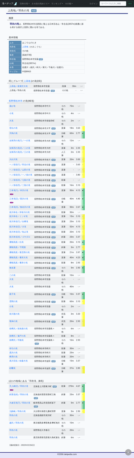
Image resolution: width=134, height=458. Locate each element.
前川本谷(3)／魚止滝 (18, 232)
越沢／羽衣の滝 (16, 423)
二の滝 (12, 275)
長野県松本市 (16, 101)
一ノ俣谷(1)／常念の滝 (19, 164)
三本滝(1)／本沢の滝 (18, 190)
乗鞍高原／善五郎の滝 (19, 252)
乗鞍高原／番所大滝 (18, 257)
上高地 (25, 47)
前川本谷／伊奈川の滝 (19, 212)
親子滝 (12, 294)
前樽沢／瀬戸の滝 (17, 336)
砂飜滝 (12, 368)
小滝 (11, 113)
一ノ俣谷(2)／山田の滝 (19, 170)
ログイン (94, 3)
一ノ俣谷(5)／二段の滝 (19, 185)
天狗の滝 (13, 133)
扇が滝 (12, 106)
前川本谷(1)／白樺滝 (18, 221)
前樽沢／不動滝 (16, 340)
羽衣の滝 (13, 415)
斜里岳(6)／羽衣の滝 (18, 394)
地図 (34, 10)
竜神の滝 (13, 321)
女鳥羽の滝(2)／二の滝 (19, 148)
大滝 (11, 120)
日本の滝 (24, 3)
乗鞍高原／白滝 (16, 242)
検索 (130, 4)
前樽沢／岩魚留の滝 (18, 328)
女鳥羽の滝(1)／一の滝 (19, 140)
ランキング (56, 3)
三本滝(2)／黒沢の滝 (18, 199)
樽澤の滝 (13, 356)
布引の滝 (13, 348)
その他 (68, 3)
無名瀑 (12, 268)
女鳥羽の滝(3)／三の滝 (19, 152)
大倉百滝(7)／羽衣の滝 (19, 403)
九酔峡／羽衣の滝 (17, 411)
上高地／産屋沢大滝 (18, 86)
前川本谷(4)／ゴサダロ (19, 237)
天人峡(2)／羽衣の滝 (18, 386)
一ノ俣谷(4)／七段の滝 (19, 180)
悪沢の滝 (13, 352)
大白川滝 (13, 159)
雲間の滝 (13, 301)
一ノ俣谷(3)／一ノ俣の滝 (20, 175)
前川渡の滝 (14, 314)
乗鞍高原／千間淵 (17, 247)
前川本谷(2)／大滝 (17, 226)
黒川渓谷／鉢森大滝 (18, 361)
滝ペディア (9, 3)
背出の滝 (13, 128)
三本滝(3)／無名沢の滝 (19, 207)
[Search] (113, 3)
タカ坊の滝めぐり (40, 3)
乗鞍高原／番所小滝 (18, 262)
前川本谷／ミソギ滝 (18, 216)
